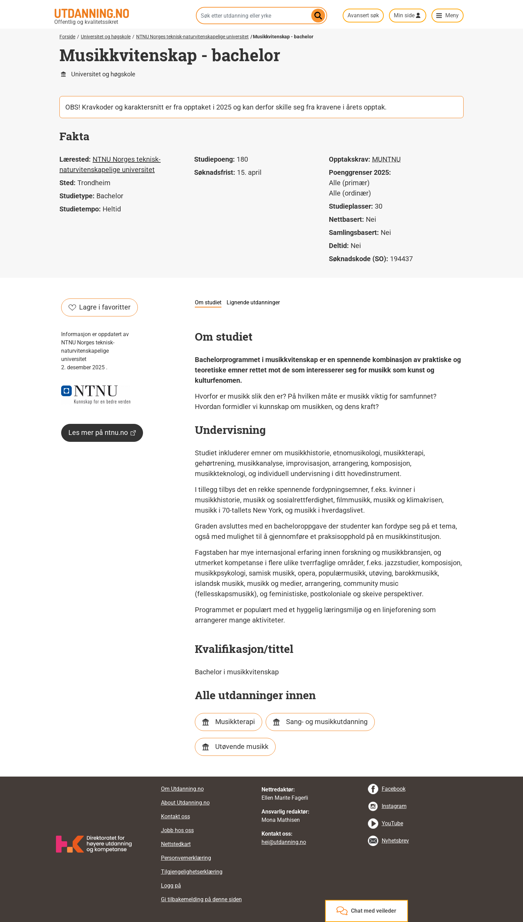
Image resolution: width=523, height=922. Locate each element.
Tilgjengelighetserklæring (191, 871)
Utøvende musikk (241, 746)
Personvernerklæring (186, 858)
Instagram (394, 806)
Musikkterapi (235, 721)
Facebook (394, 789)
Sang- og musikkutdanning (327, 721)
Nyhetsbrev (395, 840)
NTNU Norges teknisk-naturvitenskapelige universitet (192, 36)
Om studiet (208, 302)
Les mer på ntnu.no (102, 432)
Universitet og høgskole (106, 36)
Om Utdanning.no (182, 789)
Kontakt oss (175, 816)
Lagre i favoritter (99, 307)
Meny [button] (452, 15)
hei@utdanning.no (284, 842)
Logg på (171, 885)
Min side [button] (404, 15)
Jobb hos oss (177, 830)
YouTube (392, 823)
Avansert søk (363, 15)
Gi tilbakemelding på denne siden (201, 899)
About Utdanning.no (185, 802)
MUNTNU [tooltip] (386, 159)
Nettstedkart (176, 844)
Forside (67, 36)
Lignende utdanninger (253, 302)
